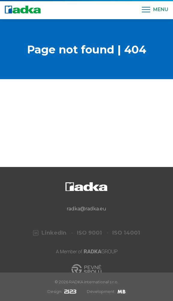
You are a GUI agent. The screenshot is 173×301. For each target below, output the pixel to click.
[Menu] (155, 9)
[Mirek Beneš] (121, 291)
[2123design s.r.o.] (70, 291)
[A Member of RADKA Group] (86, 258)
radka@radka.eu (86, 212)
